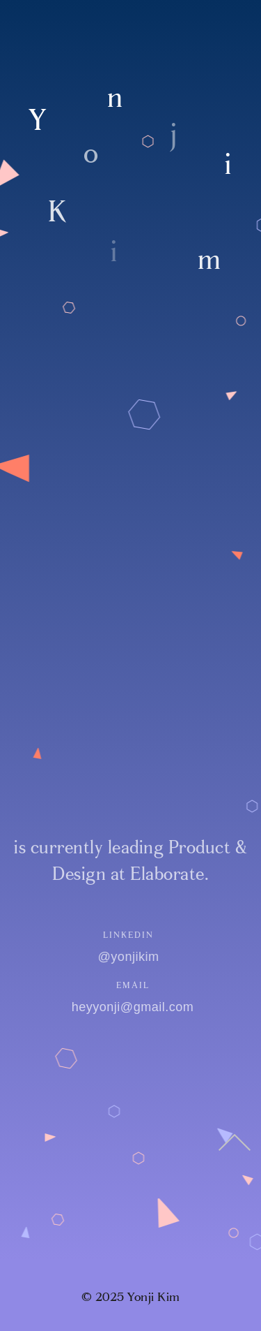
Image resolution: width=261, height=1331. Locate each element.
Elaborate (167, 874)
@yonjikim (126, 957)
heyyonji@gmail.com (135, 1007)
